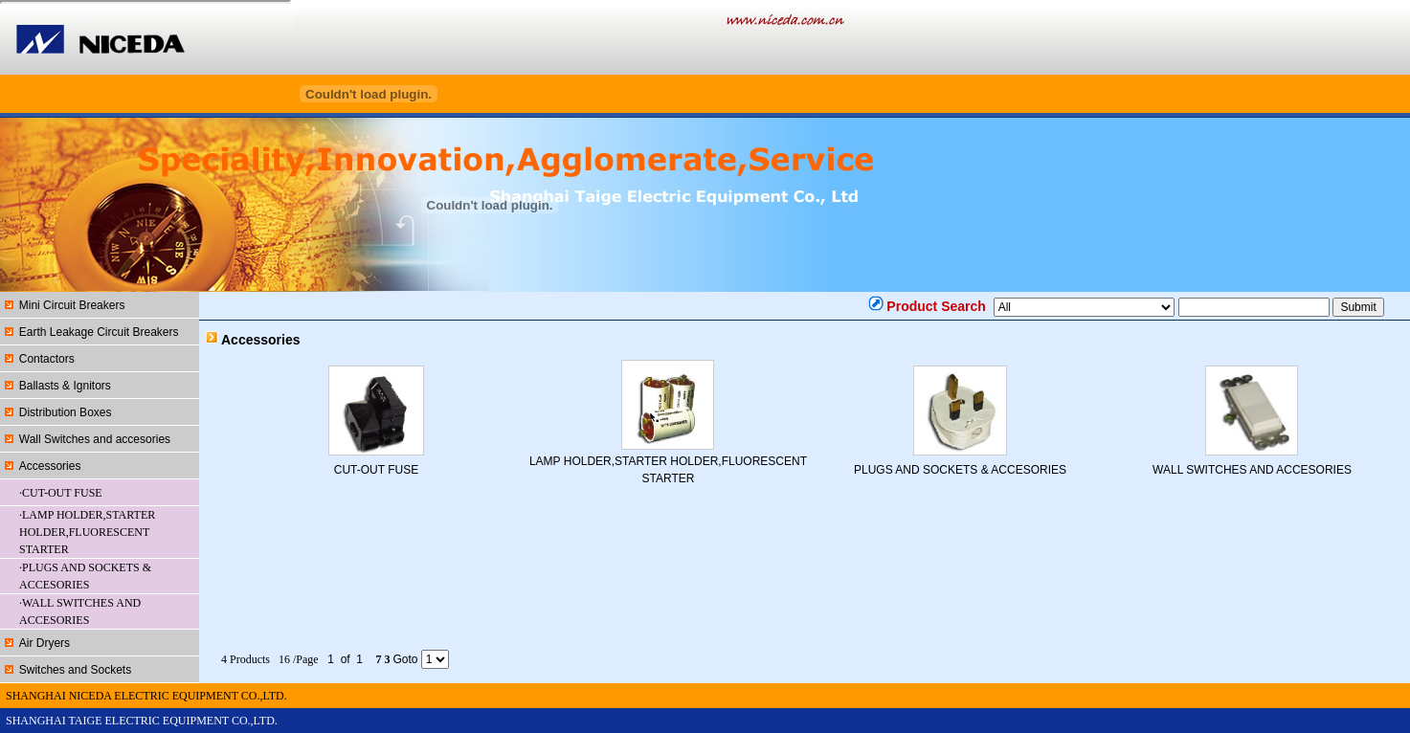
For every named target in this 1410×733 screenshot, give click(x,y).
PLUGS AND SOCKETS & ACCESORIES (960, 470)
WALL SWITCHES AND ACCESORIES (1252, 470)
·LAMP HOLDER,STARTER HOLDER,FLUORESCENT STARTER (87, 532)
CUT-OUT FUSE (376, 470)
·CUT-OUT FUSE (60, 493)
